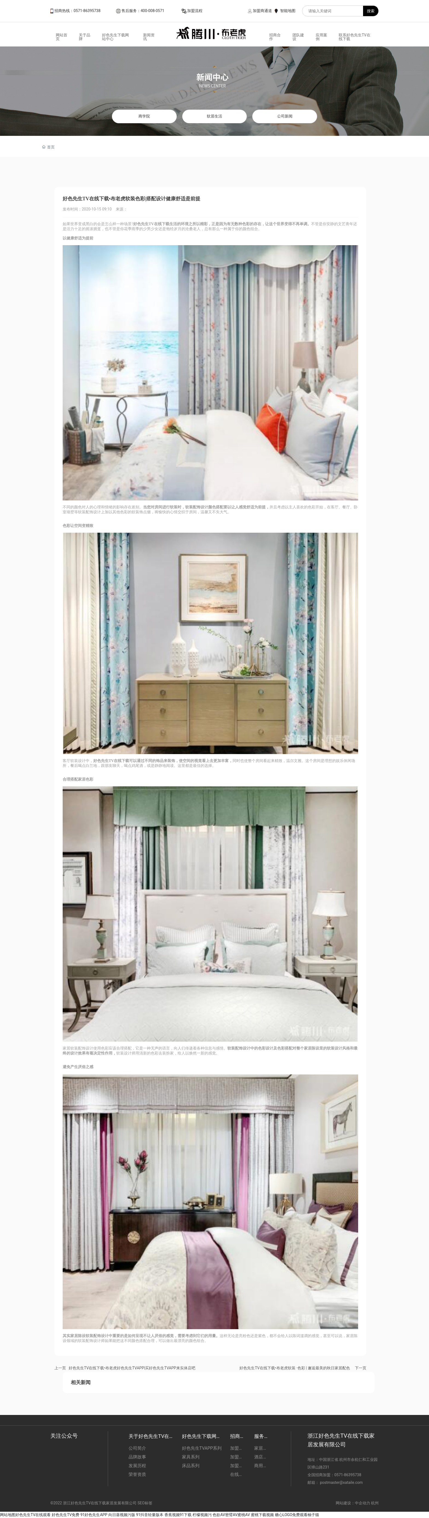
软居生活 (214, 116)
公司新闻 (284, 116)
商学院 (144, 116)
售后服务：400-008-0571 (142, 10)
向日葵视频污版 (121, 1515)
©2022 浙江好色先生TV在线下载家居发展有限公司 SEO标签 (101, 1503)
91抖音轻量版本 (149, 1515)
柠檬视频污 (202, 1515)
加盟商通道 (262, 10)
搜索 (371, 11)
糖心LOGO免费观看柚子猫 (297, 1515)
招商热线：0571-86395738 (77, 10)
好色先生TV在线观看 (33, 1515)
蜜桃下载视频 (262, 1515)
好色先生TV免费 (65, 1515)
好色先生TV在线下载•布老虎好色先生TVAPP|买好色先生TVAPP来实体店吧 (132, 1368)
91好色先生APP (94, 1515)
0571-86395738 (348, 1475)
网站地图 (7, 1515)
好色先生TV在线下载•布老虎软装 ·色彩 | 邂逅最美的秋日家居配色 (294, 1368)
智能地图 (287, 10)
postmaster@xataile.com (341, 1482)
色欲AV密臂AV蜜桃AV (231, 1515)
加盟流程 (194, 10)
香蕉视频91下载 (178, 1515)
